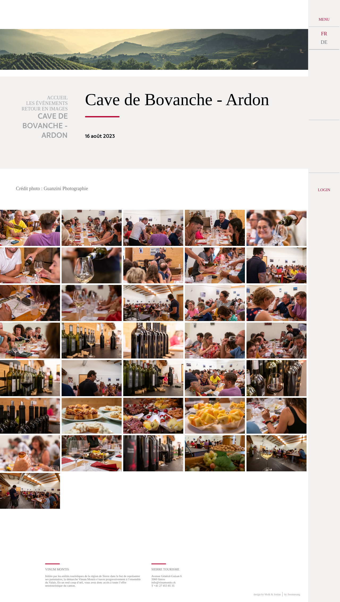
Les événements (47, 103)
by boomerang (292, 594)
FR (324, 33)
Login (324, 190)
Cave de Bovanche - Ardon (45, 126)
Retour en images (45, 109)
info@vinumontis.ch (163, 582)
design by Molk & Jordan (267, 594)
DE (324, 42)
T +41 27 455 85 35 (163, 585)
